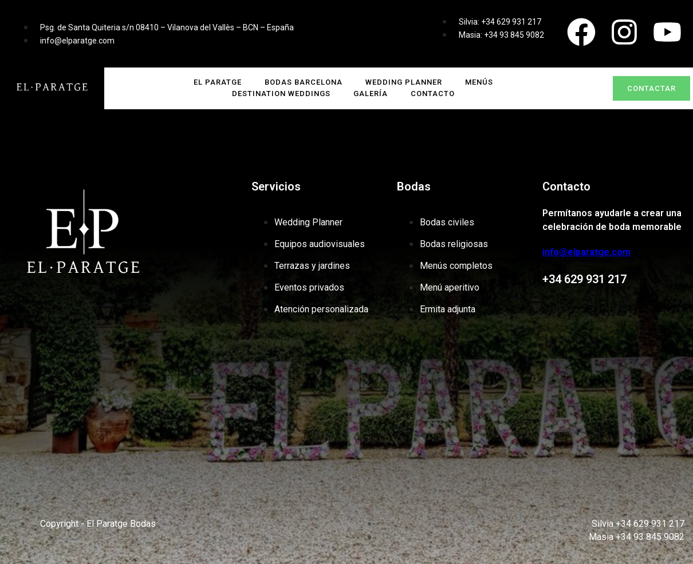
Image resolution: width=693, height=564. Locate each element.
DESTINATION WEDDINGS (281, 93)
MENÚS (479, 82)
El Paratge (218, 82)
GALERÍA (370, 93)
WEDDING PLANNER (403, 82)
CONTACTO (433, 93)
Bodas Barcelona (303, 82)
